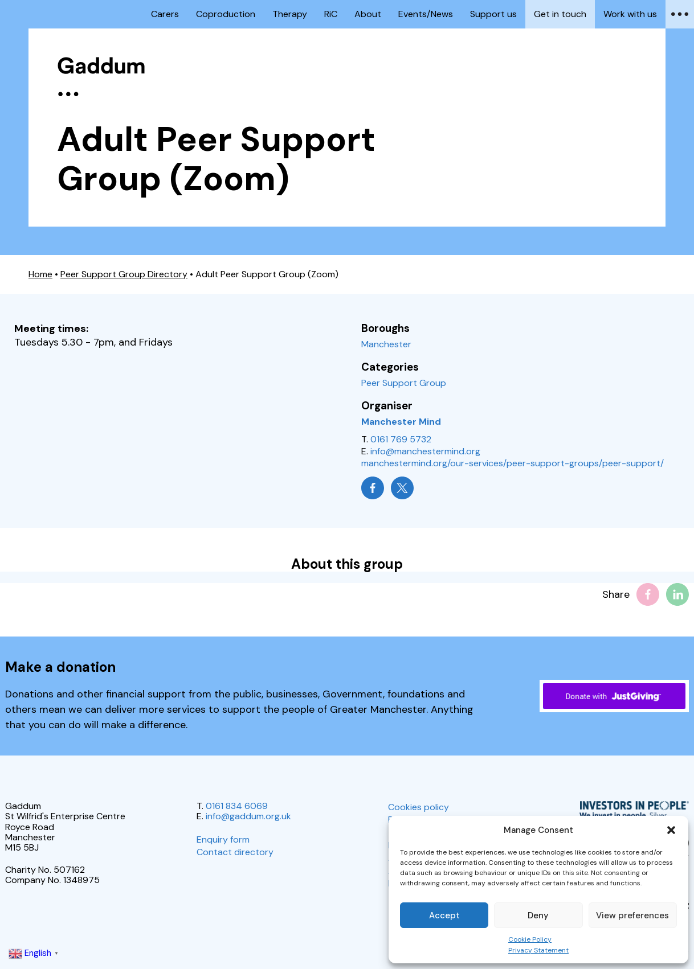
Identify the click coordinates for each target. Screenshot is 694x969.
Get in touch (560, 14)
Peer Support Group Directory (123, 274)
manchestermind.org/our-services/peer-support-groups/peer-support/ (512, 463)
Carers (165, 14)
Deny (538, 915)
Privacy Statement (538, 950)
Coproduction (225, 14)
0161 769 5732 (400, 439)
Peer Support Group (403, 383)
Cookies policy (418, 807)
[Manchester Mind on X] (402, 488)
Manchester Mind (401, 422)
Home (40, 274)
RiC (330, 14)
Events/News (425, 14)
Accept (444, 915)
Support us (493, 14)
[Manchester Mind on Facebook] (372, 488)
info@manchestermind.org (425, 451)
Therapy (289, 14)
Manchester (386, 344)
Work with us (630, 14)
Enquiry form (223, 839)
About (367, 14)
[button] (671, 830)
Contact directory (235, 852)
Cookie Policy (530, 939)
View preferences (632, 915)
